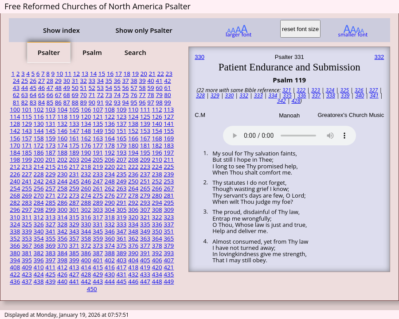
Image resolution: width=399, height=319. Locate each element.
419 (145, 267)
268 (15, 195)
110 (133, 109)
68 (66, 95)
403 (121, 260)
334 (133, 224)
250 (133, 181)
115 (27, 117)
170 (15, 145)
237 (145, 174)
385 (74, 253)
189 (74, 152)
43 (16, 88)
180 (133, 145)
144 (39, 131)
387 (98, 253)
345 (98, 231)
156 (15, 138)
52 (92, 88)
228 (39, 174)
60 (159, 88)
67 (58, 95)
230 (62, 174)
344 (86, 231)
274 (86, 195)
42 (167, 81)
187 (50, 152)
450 (92, 289)
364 (157, 238)
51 (83, 88)
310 (15, 217)
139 (145, 124)
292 (133, 202)
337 (169, 224)
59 (150, 88)
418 (133, 267)
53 (100, 88)
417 (121, 267)
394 (15, 260)
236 (133, 174)
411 (50, 267)
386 (86, 253)
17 (118, 74)
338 (15, 231)
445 (121, 281)
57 (133, 88)
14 (93, 74)
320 (133, 217)
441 (74, 281)
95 (133, 102)
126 (157, 117)
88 (75, 102)
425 (50, 274)
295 (169, 202)
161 (74, 138)
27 (41, 81)
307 (145, 210)
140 (157, 124)
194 (133, 152)
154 (157, 131)
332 (110, 224)
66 (50, 95)
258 (62, 188)
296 (15, 210)
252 (157, 181)
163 (98, 138)
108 (110, 109)
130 (39, 124)
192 (110, 152)
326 (39, 224)
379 (169, 245)
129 (27, 124)
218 (86, 167)
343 (74, 231)
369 (50, 245)
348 (133, 231)
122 (110, 117)
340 (39, 231)
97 (150, 102)
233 (98, 174)
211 (169, 159)
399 (74, 260)
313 (50, 217)
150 (110, 131)
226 (15, 174)
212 (15, 167)
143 (27, 131)
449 (169, 281)
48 (58, 88)
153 (145, 131)
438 (39, 281)
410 (39, 267)
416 (110, 267)
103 (50, 109)
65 (41, 95)
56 (125, 88)
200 (39, 159)
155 (169, 131)
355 (50, 238)
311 (27, 217)
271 (50, 195)
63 (24, 95)
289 (98, 202)
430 (110, 274)
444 (110, 281)
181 (145, 145)
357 (74, 238)
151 (121, 131)
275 (98, 195)
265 (145, 188)
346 (110, 231)
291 (121, 202)
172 (39, 145)
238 (157, 174)
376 (133, 245)
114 (15, 117)
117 (50, 117)
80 (167, 95)
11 (68, 74)
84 (41, 102)
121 (98, 117)
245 (74, 181)
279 (145, 195)
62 (16, 95)
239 (169, 174)
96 (142, 102)
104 (62, 109)
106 (86, 109)
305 (121, 210)
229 (50, 174)
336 (157, 224)
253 (169, 181)
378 (157, 245)
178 (110, 145)
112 (157, 109)
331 (98, 224)
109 (121, 109)
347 (121, 231)
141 (169, 124)
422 (15, 274)
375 (121, 245)
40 (150, 81)
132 (62, 124)
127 (169, 117)
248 (110, 181)
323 (169, 217)
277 (121, 195)
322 (157, 217)
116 (39, 117)
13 (85, 74)
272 (62, 195)
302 (86, 210)
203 (74, 159)
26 (33, 81)
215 (50, 167)
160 (62, 138)
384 (62, 253)
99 (167, 102)
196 (157, 152)
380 (15, 253)
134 (86, 124)
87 (66, 102)
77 (142, 95)
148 (86, 131)
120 (86, 117)
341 (50, 231)
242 (39, 181)
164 (110, 138)
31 (75, 81)
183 (169, 145)
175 (74, 145)
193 (121, 152)
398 (62, 260)
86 (58, 102)
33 (92, 81)
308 (157, 210)
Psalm (92, 52)
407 (169, 260)
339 (27, 231)
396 (39, 260)
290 (110, 202)
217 (74, 167)
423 (27, 274)
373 (98, 245)
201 (50, 159)
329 (74, 224)
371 (74, 245)
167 (145, 138)
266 (157, 188)
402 (110, 260)
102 (39, 109)
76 (133, 95)
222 (133, 167)
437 (27, 281)
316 (86, 217)
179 (121, 145)
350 (157, 231)
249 (121, 181)
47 (50, 88)
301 (74, 210)
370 (62, 245)
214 (39, 167)
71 (92, 95)
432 (133, 274)
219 (98, 167)
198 (15, 159)
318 (110, 217)
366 (15, 245)
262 (110, 188)
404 (133, 260)
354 (39, 238)
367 (27, 245)
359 (98, 238)
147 (74, 131)
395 (27, 260)
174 (62, 145)
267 (169, 188)
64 (33, 95)
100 (15, 109)
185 (27, 152)
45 (33, 88)
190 (86, 152)
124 (133, 117)
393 (169, 253)
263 (121, 188)
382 (39, 253)
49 (66, 88)
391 (145, 253)
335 (145, 224)
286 (62, 202)
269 (27, 195)
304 (110, 210)
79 (159, 95)
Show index (61, 30)
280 (157, 195)
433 (145, 274)
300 (62, 210)
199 (27, 159)
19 (135, 74)
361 (121, 238)
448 (157, 281)
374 (110, 245)
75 (125, 95)
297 (27, 210)
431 (121, 274)
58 (142, 88)
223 (145, 167)
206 (110, 159)
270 (39, 195)
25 (24, 81)
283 (27, 202)
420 (157, 267)
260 (86, 188)
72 (100, 95)
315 (74, 217)
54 (108, 88)
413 (74, 267)
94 (125, 102)
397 (50, 260)
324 (15, 224)
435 (169, 274)
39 (142, 81)
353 (27, 238)
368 (39, 245)
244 (62, 181)
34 (100, 81)
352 (15, 238)
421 (169, 267)
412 (62, 267)
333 (121, 224)
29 (58, 81)
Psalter (49, 52)
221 (121, 167)
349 (145, 231)
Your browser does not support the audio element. (289, 134)
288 (86, 202)
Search (135, 52)
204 (86, 159)
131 (50, 124)
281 (169, 195)
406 (157, 260)
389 (121, 253)
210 (157, 159)
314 (62, 217)
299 (50, 210)
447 (145, 281)
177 (98, 145)
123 (121, 117)
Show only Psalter (143, 30)
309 (169, 210)
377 (145, 245)
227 (27, 174)
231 (74, 174)
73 (108, 95)
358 (86, 238)
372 (86, 245)
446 (133, 281)
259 (74, 188)
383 (50, 253)
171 (27, 145)
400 (86, 260)
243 (50, 181)
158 (39, 138)
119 (74, 117)
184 (15, 152)
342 (62, 231)
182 (157, 145)
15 (101, 74)
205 (98, 159)
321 (145, 217)
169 (169, 138)
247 (98, 181)
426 (62, 274)
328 (62, 224)
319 (121, 217)
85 (50, 102)
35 (108, 81)
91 (100, 102)
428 (86, 274)
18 (127, 74)
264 (133, 188)
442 (86, 281)
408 (15, 267)
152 (133, 131)
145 (50, 131)
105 (74, 109)
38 (133, 81)
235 (121, 174)
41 (159, 81)
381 (27, 253)
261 (98, 188)
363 (145, 238)
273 (74, 195)
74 (116, 95)
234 (110, 174)
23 (168, 74)
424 (39, 274)
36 (116, 81)
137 (121, 124)
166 (133, 138)
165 (121, 138)
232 (86, 174)
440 (62, 281)
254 (15, 188)
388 (110, 253)
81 (16, 102)
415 (98, 267)
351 (169, 231)
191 (98, 152)
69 (75, 95)
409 (27, 267)
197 (169, 152)
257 (50, 188)
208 (133, 159)
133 (74, 124)
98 (159, 102)
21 (152, 74)
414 (86, 267)
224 (157, 167)
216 (62, 167)
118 (62, 117)
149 (98, 131)
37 (125, 81)
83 (33, 102)
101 (27, 109)
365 (169, 238)
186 (39, 152)
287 (74, 202)
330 (86, 224)
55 (116, 88)
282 (15, 202)
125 (145, 117)
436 (15, 281)
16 (110, 74)
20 (144, 74)
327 (50, 224)
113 (169, 109)
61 (167, 88)
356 (62, 238)
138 (133, 124)
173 (50, 145)
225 (169, 167)
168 (157, 138)
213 (27, 167)
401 (98, 260)
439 (50, 281)
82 (24, 102)
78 (150, 95)
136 (110, 124)
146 (62, 131)
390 (133, 253)
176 (86, 145)
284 (39, 202)
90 (92, 102)
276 (110, 195)
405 (145, 260)
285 (50, 202)
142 (15, 131)
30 (66, 81)
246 (86, 181)
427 (74, 274)
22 (160, 74)
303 (98, 210)
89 (83, 102)
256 (39, 188)
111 (145, 109)
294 (157, 202)
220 (110, 167)
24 (16, 81)
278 (133, 195)
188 (62, 152)
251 (145, 181)
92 (108, 102)
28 (50, 81)
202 (62, 159)
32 (83, 81)
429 (98, 274)
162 (86, 138)
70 (83, 95)
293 (145, 202)
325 (27, 224)
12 (76, 74)
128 (15, 124)
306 (133, 210)
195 (145, 152)
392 (157, 253)
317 (98, 217)
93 (116, 102)
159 (50, 138)
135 (98, 124)
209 (145, 159)
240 (15, 181)
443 (98, 281)
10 (59, 74)
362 (133, 238)
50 (75, 88)
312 (39, 217)
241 (27, 181)
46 (41, 88)
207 (121, 159)
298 (39, 210)
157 (27, 138)
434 (157, 274)
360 (110, 238)
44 (24, 88)
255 (27, 188)
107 (98, 109)
